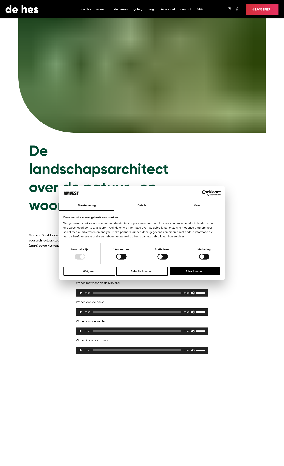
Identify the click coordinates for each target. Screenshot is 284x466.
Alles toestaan (195, 271)
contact (185, 9)
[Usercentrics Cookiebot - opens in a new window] (205, 193)
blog (151, 9)
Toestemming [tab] (87, 205)
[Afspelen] (81, 293)
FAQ (200, 9)
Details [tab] (142, 205)
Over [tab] (197, 205)
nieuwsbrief (167, 9)
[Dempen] (193, 293)
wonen (100, 9)
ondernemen (119, 9)
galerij (138, 9)
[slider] (137, 293)
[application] (142, 293)
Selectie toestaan (142, 271)
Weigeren (89, 271)
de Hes (86, 9)
